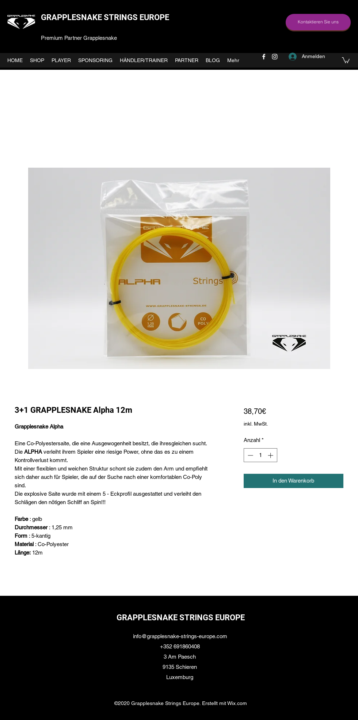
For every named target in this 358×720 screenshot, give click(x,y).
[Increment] (271, 455)
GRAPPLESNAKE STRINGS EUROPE (105, 17)
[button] (346, 60)
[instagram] (274, 56)
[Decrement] (250, 455)
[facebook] (263, 56)
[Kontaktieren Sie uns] (318, 22)
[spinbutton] (260, 455)
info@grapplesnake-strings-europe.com (180, 636)
